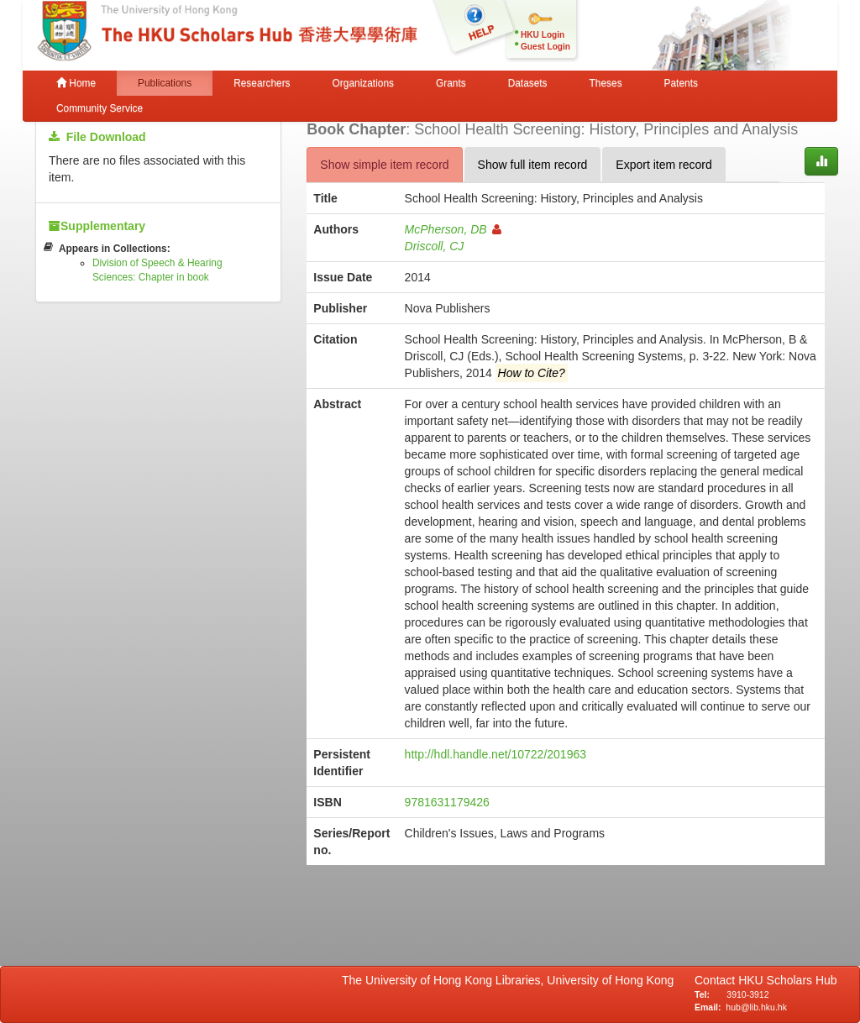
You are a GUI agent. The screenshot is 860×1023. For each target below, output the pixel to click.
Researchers (261, 83)
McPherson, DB (453, 229)
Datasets (528, 83)
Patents (681, 83)
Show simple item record (384, 164)
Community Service (99, 108)
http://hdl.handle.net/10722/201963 (495, 754)
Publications (164, 83)
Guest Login (545, 46)
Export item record (663, 164)
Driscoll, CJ (434, 246)
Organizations (363, 83)
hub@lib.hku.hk (756, 1007)
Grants (451, 83)
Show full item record (533, 164)
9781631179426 (447, 802)
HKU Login (542, 34)
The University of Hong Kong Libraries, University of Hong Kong (511, 980)
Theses (606, 83)
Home (76, 83)
